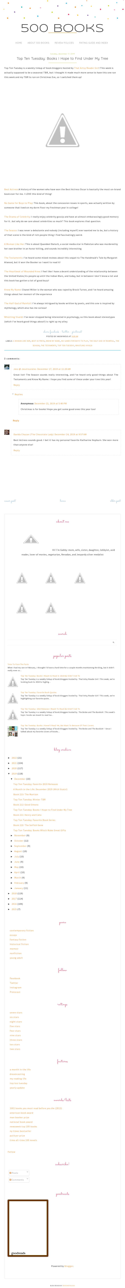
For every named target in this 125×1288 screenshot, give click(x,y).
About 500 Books (38, 42)
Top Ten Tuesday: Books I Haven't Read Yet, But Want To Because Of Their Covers (57, 725)
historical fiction (19, 944)
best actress (38, 341)
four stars (15, 1030)
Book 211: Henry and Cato (27, 814)
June (17, 861)
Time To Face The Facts (18, 664)
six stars (14, 1017)
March (18, 877)
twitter (65, 332)
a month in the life (20, 1069)
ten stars (15, 1044)
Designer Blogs (69, 1286)
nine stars (15, 1035)
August (18, 851)
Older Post (115, 501)
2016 (14, 903)
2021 (14, 763)
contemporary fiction (22, 930)
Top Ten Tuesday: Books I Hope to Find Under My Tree (42, 809)
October (19, 840)
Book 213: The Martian (25, 794)
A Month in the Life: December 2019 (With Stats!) (40, 789)
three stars (16, 1039)
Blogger (68, 1266)
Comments (17, 1179)
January (19, 888)
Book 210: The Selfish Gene (28, 825)
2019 (14, 773)
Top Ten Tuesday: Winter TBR (29, 799)
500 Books (62, 28)
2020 (14, 768)
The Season (10, 230)
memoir (14, 948)
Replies (19, 394)
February (19, 882)
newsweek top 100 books (23, 1126)
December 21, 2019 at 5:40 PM (50, 403)
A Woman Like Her (14, 244)
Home (19, 42)
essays (13, 935)
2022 (14, 757)
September (20, 846)
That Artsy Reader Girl (86, 68)
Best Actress (11, 189)
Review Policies (64, 42)
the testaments (48, 345)
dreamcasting (17, 1074)
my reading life (18, 1078)
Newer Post (10, 501)
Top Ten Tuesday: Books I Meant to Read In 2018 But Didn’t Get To (50, 676)
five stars (15, 1026)
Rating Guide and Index (93, 42)
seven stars (16, 1012)
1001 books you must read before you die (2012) (36, 1108)
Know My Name (12, 289)
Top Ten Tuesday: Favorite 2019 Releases (35, 784)
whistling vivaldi (83, 345)
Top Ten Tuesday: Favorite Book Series (34, 820)
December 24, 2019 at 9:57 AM (70, 434)
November (20, 835)
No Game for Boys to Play (18, 203)
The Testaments (13, 257)
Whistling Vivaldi (13, 317)
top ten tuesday (66, 345)
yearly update (17, 1087)
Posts (14, 1172)
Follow (11, 1151)
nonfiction (16, 953)
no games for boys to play (74, 341)
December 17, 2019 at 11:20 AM (54, 369)
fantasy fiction (18, 939)
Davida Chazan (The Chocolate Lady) (34, 434)
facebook (54, 332)
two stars (15, 1049)
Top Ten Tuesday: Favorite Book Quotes (38, 692)
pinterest (77, 332)
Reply (17, 385)
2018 (14, 893)
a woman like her (21, 341)
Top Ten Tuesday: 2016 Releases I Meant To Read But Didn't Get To (50, 709)
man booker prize (19, 1117)
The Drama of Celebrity (17, 216)
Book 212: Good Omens (26, 804)
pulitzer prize (17, 1135)
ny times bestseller (20, 1131)
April (17, 872)
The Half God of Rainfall (17, 303)
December (20, 778)
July (16, 856)
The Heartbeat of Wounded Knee (22, 271)
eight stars (16, 1021)
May (16, 867)
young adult (16, 957)
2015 (14, 909)
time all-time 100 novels (23, 1140)
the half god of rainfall (101, 341)
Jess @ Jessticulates (25, 369)
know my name (53, 341)
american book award (21, 1112)
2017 (14, 898)
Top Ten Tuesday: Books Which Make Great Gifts (39, 830)
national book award (21, 1121)
